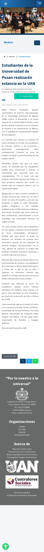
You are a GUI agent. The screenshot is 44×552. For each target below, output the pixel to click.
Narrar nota (26, 96)
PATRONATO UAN (22, 435)
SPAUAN (22, 432)
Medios (8, 42)
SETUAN (22, 429)
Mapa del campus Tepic (22, 449)
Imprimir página (9, 356)
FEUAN (22, 427)
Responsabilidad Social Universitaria (22, 454)
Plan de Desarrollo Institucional (22, 452)
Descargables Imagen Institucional (22, 457)
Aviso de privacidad (22, 492)
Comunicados (25, 56)
